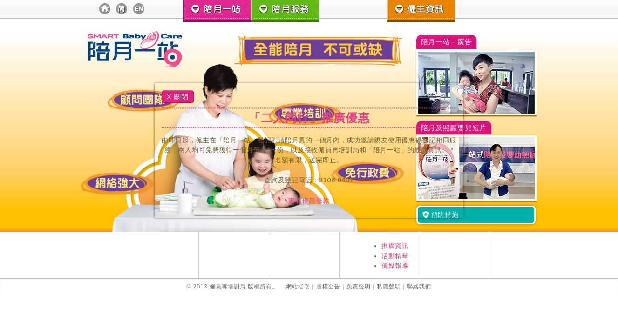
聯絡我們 (419, 286)
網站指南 (298, 286)
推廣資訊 (395, 245)
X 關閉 (178, 96)
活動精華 (395, 256)
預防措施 (440, 214)
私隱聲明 (389, 286)
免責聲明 (358, 286)
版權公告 (328, 286)
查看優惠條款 (308, 200)
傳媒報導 (395, 265)
